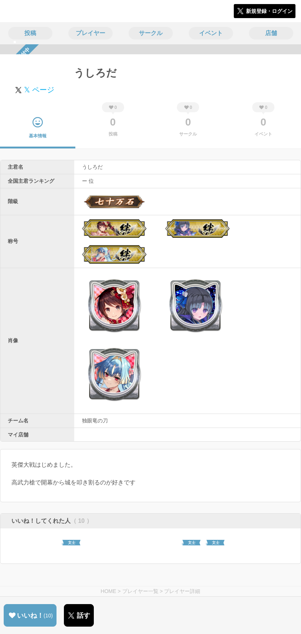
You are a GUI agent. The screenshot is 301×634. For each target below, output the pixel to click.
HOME (108, 591)
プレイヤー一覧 (140, 591)
